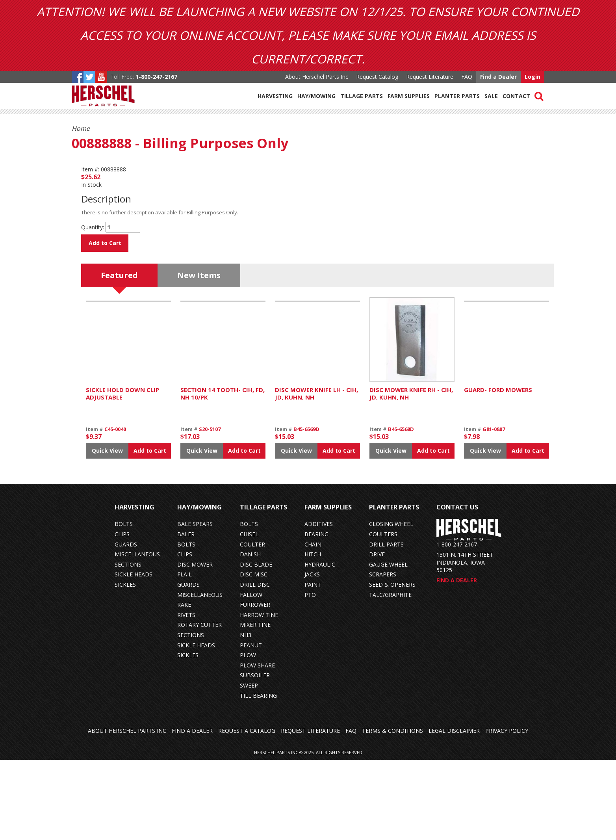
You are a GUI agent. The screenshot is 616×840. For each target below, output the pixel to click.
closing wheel (391, 604)
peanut (251, 724)
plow (248, 735)
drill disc (255, 664)
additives (318, 604)
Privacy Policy (506, 810)
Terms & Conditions (392, 810)
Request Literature (429, 76)
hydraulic (319, 644)
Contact (516, 96)
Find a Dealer (498, 76)
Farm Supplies (409, 96)
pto (310, 674)
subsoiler (255, 755)
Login (532, 76)
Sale (491, 96)
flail (184, 654)
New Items (199, 354)
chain (312, 624)
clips (122, 614)
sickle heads (133, 654)
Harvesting (275, 96)
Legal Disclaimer (454, 810)
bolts (124, 604)
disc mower (195, 644)
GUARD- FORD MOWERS (498, 469)
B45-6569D (306, 508)
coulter (252, 624)
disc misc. (254, 654)
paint (312, 664)
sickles (125, 664)
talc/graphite (390, 674)
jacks (312, 654)
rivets (186, 694)
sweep (249, 765)
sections (128, 644)
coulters (383, 614)
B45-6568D (401, 508)
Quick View (107, 530)
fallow (251, 674)
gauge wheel (388, 644)
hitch (312, 634)
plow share (257, 745)
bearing (316, 614)
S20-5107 (210, 508)
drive (377, 634)
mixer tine (255, 704)
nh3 (245, 715)
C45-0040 (115, 508)
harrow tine (259, 694)
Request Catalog (377, 76)
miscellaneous (137, 634)
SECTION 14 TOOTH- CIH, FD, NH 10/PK (222, 473)
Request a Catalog (246, 810)
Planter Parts (457, 96)
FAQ (466, 76)
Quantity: (92, 227)
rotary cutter (199, 704)
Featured (119, 354)
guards (126, 624)
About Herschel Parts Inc (316, 76)
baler (186, 614)
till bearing (258, 775)
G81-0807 (493, 508)
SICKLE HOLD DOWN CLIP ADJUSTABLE (122, 473)
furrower (255, 684)
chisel (249, 614)
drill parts (386, 624)
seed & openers (392, 664)
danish (250, 634)
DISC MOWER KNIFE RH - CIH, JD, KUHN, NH (411, 473)
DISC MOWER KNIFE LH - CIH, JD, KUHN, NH (316, 473)
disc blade (256, 644)
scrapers (382, 654)
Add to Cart (105, 243)
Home (81, 128)
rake (184, 684)
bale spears (195, 604)
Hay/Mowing (316, 96)
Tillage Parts (361, 96)
